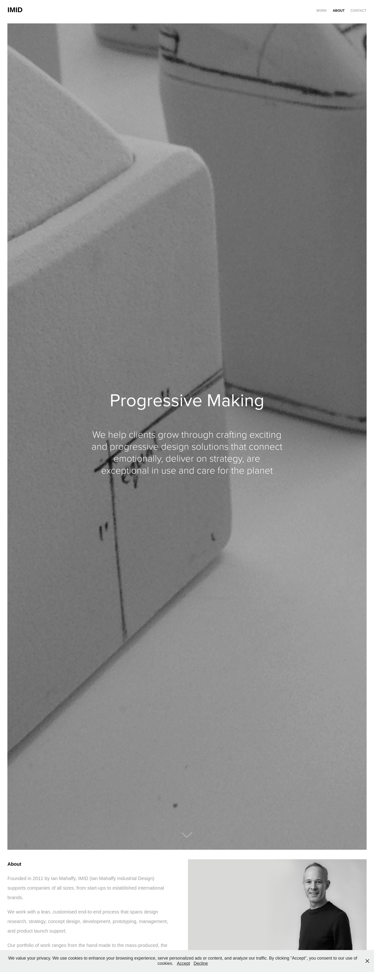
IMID (14, 10)
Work (321, 10)
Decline (201, 963)
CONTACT (358, 10)
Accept (183, 963)
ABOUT (339, 10)
